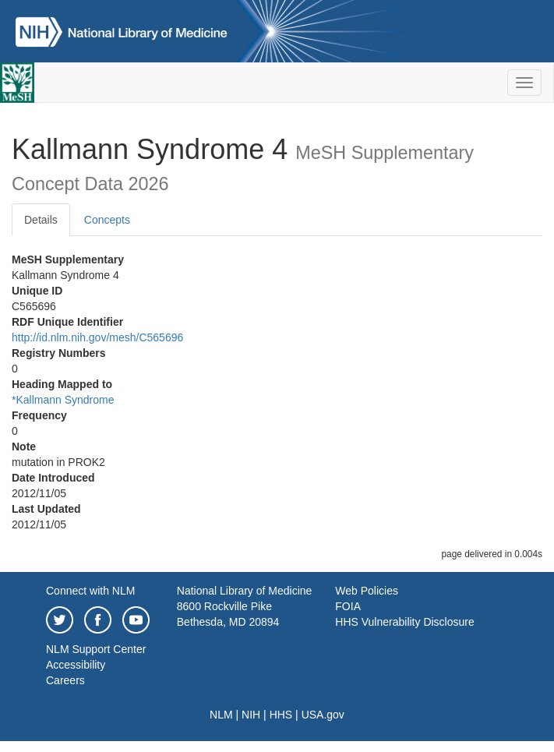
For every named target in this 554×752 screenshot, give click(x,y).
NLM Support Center (96, 649)
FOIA (348, 606)
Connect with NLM (90, 590)
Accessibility (75, 664)
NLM (221, 714)
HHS (281, 714)
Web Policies (366, 590)
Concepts (107, 220)
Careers (65, 680)
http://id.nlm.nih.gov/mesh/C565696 (97, 337)
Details (41, 220)
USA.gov (323, 714)
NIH (251, 714)
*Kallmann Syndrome (63, 400)
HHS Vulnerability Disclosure (404, 622)
